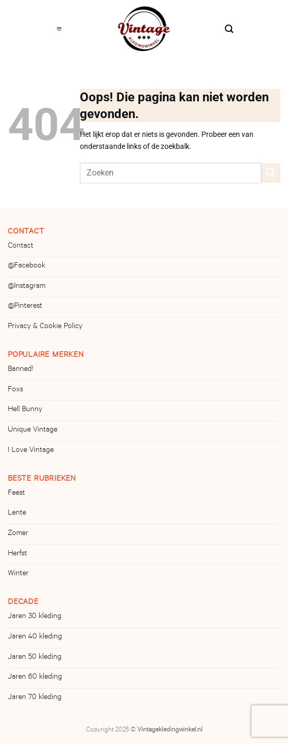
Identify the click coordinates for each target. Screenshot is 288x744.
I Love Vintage (31, 451)
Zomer (18, 534)
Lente (17, 513)
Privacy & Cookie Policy (45, 327)
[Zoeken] (229, 26)
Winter (18, 574)
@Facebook (26, 266)
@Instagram (26, 287)
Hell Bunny (25, 410)
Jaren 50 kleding (35, 658)
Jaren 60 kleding (35, 677)
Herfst (17, 554)
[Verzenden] (270, 173)
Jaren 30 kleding (35, 617)
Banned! (20, 370)
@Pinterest (25, 307)
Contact (20, 246)
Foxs (15, 390)
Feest (16, 494)
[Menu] (59, 26)
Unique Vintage (32, 430)
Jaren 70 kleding (35, 698)
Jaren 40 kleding (35, 637)
